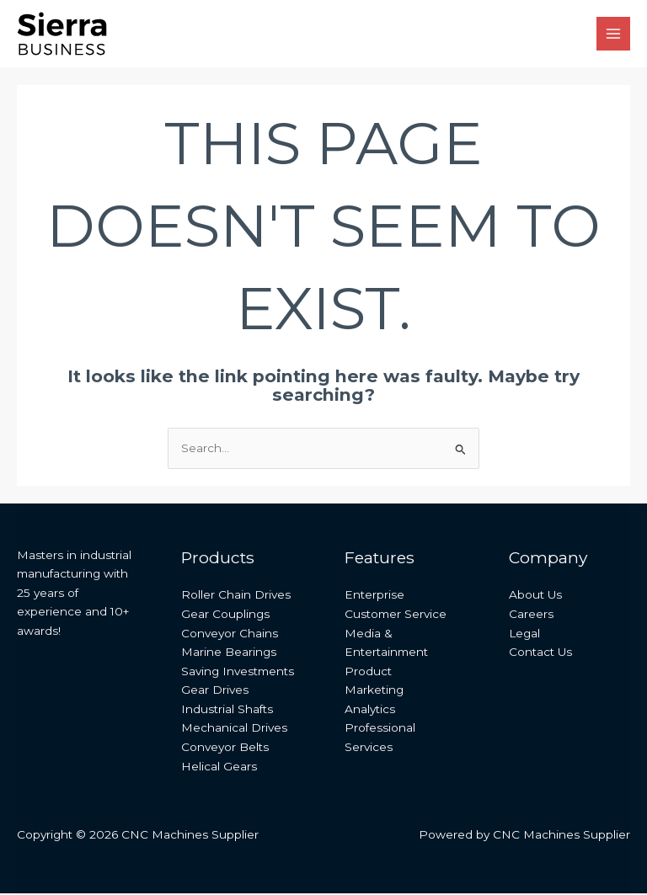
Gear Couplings (225, 615)
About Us (535, 596)
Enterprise (374, 596)
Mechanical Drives (234, 729)
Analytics (370, 710)
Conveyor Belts (225, 747)
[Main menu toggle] (613, 34)
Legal (524, 634)
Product (368, 672)
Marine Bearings (228, 653)
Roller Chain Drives (236, 596)
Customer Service (395, 615)
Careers (531, 615)
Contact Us (540, 653)
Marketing (374, 691)
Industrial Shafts (227, 710)
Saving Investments (237, 672)
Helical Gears (219, 767)
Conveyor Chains (229, 634)
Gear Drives (215, 691)
